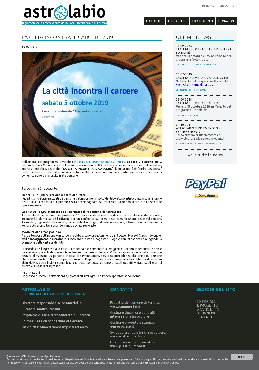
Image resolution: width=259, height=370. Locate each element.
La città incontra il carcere (188, 115)
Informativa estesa (168, 362)
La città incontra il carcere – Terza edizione (196, 64)
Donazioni (226, 21)
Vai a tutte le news (205, 155)
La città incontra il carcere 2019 (191, 90)
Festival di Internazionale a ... (195, 84)
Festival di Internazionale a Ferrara (101, 162)
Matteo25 (80, 327)
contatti (231, 5)
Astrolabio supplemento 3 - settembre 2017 (198, 143)
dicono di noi (202, 21)
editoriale (154, 21)
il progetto (177, 21)
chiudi (241, 356)
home (210, 5)
